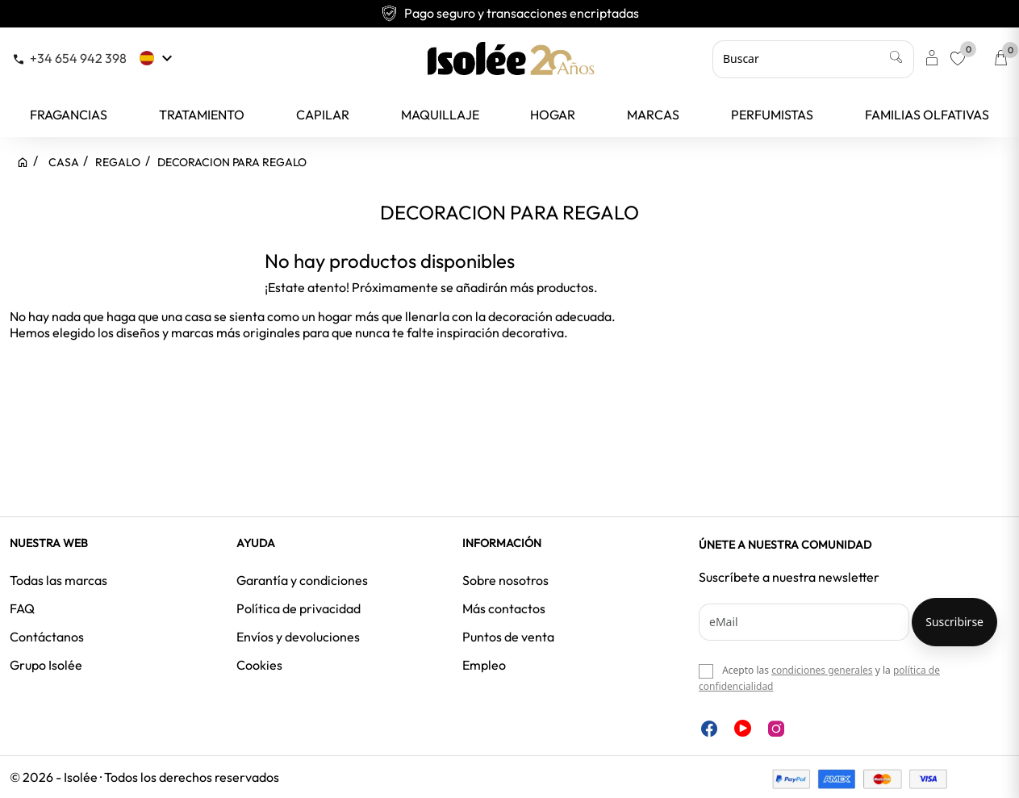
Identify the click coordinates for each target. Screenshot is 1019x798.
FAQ (22, 608)
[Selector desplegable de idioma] (158, 58)
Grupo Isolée (46, 665)
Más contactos (503, 608)
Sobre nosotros (505, 580)
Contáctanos (47, 637)
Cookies (259, 665)
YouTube (742, 728)
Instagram (776, 729)
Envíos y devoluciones (298, 637)
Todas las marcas (58, 580)
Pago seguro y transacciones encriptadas (510, 13)
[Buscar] (813, 58)
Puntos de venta (508, 637)
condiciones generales (821, 670)
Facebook (709, 729)
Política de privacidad (298, 608)
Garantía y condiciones (302, 580)
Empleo (484, 665)
